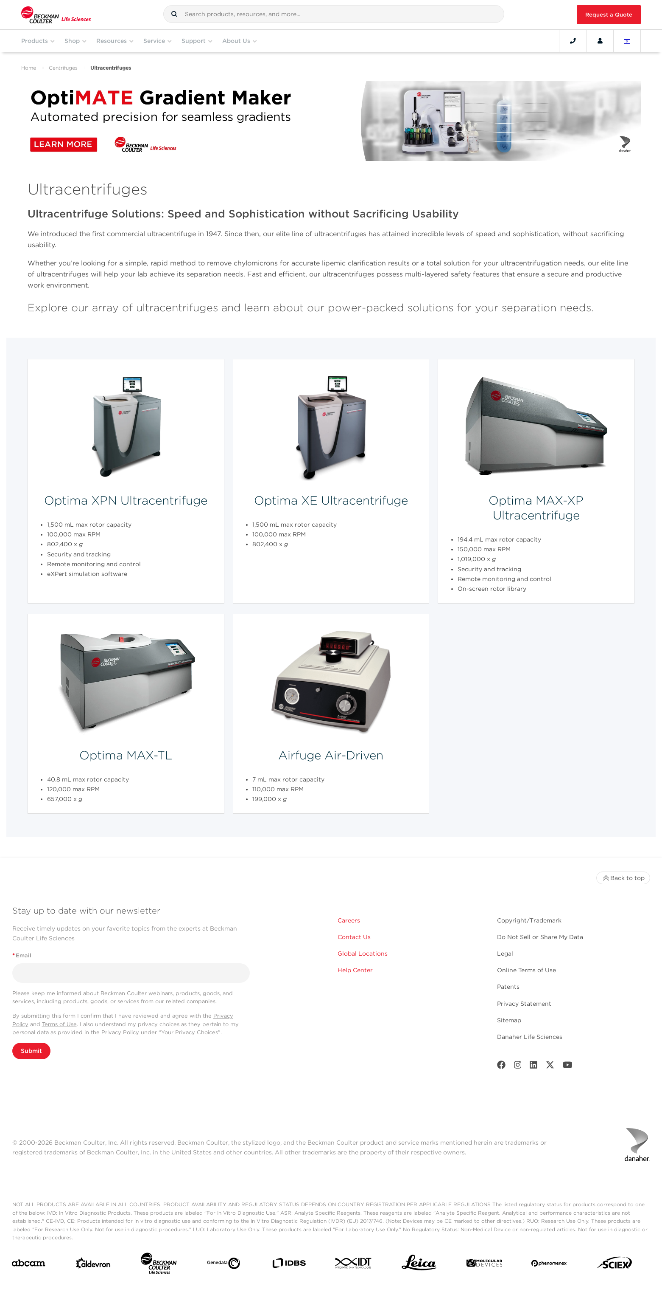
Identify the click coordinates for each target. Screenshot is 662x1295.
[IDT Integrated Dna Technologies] (353, 1265)
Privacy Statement (524, 1003)
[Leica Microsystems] (419, 1264)
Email (21, 955)
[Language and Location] (627, 41)
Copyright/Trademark (529, 920)
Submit (31, 1050)
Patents (508, 986)
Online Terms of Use (526, 970)
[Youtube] (568, 1067)
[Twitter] (550, 1067)
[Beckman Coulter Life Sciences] (158, 1265)
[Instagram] (518, 1067)
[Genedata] (223, 1265)
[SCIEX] (614, 1265)
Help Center (355, 970)
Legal (505, 953)
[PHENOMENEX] (549, 1265)
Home (28, 68)
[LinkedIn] (533, 1067)
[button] (174, 14)
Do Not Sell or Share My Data (540, 937)
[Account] (600, 41)
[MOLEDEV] (484, 1264)
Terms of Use (59, 1024)
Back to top (623, 878)
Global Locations (363, 953)
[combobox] (334, 14)
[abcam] (28, 1264)
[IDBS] (288, 1265)
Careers (349, 920)
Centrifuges (63, 68)
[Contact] (573, 41)
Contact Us (354, 937)
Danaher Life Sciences (529, 1036)
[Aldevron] (93, 1265)
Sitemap (509, 1020)
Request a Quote (608, 14)
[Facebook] (501, 1067)
